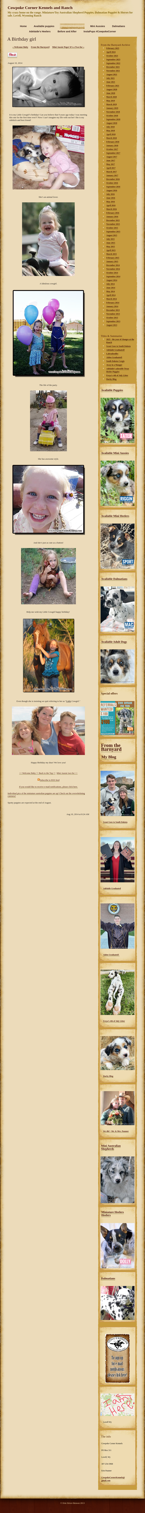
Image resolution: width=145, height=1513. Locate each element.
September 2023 (113, 59)
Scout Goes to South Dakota (115, 822)
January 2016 (112, 216)
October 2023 (112, 56)
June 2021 (110, 82)
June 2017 (110, 160)
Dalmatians (108, 1278)
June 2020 (110, 93)
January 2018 (112, 145)
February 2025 (112, 48)
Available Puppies (112, 390)
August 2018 (111, 123)
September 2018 (113, 119)
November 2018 (113, 112)
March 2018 (111, 138)
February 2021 (112, 86)
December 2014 (113, 265)
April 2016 (110, 205)
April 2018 (110, 134)
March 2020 (111, 97)
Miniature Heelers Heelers (112, 1214)
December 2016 (113, 179)
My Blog (108, 757)
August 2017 (111, 157)
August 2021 (111, 74)
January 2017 (112, 175)
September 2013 (113, 321)
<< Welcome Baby (27, 773)
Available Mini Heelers (115, 516)
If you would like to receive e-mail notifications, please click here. (48, 786)
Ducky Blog (108, 1076)
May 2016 (110, 201)
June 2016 (110, 198)
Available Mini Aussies (115, 453)
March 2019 (111, 104)
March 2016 (111, 209)
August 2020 (111, 89)
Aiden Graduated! (111, 955)
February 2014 (112, 302)
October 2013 (112, 317)
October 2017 (112, 149)
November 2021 (113, 71)
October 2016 (112, 183)
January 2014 (112, 306)
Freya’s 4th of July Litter (114, 1021)
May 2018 (110, 130)
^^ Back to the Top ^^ (45, 773)
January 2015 (112, 261)
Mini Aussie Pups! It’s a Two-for (68, 47)
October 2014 (112, 273)
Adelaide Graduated (112, 888)
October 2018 (112, 115)
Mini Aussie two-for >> (67, 773)
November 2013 (113, 314)
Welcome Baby (20, 47)
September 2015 (113, 231)
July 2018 (110, 127)
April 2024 (110, 52)
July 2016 (110, 194)
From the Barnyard (111, 747)
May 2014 (110, 291)
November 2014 (113, 269)
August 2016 (111, 190)
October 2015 (112, 228)
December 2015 (113, 220)
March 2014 (111, 299)
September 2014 (113, 276)
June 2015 (110, 243)
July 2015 (110, 239)
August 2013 (111, 325)
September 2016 (113, 187)
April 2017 (110, 168)
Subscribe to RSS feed (50, 780)
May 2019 (110, 100)
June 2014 (110, 288)
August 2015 (111, 235)
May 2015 (110, 246)
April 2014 (110, 295)
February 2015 (112, 258)
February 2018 (112, 142)
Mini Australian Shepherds (111, 1147)
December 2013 (113, 310)
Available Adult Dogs (114, 641)
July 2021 (110, 78)
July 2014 (110, 284)
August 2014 (111, 280)
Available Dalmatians (114, 579)
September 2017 (113, 153)
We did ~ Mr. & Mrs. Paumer (116, 1131)
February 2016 (112, 213)
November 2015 (113, 224)
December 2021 (113, 67)
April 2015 (110, 250)
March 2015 (111, 254)
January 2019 (112, 108)
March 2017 (111, 172)
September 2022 (113, 63)
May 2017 (110, 164)
